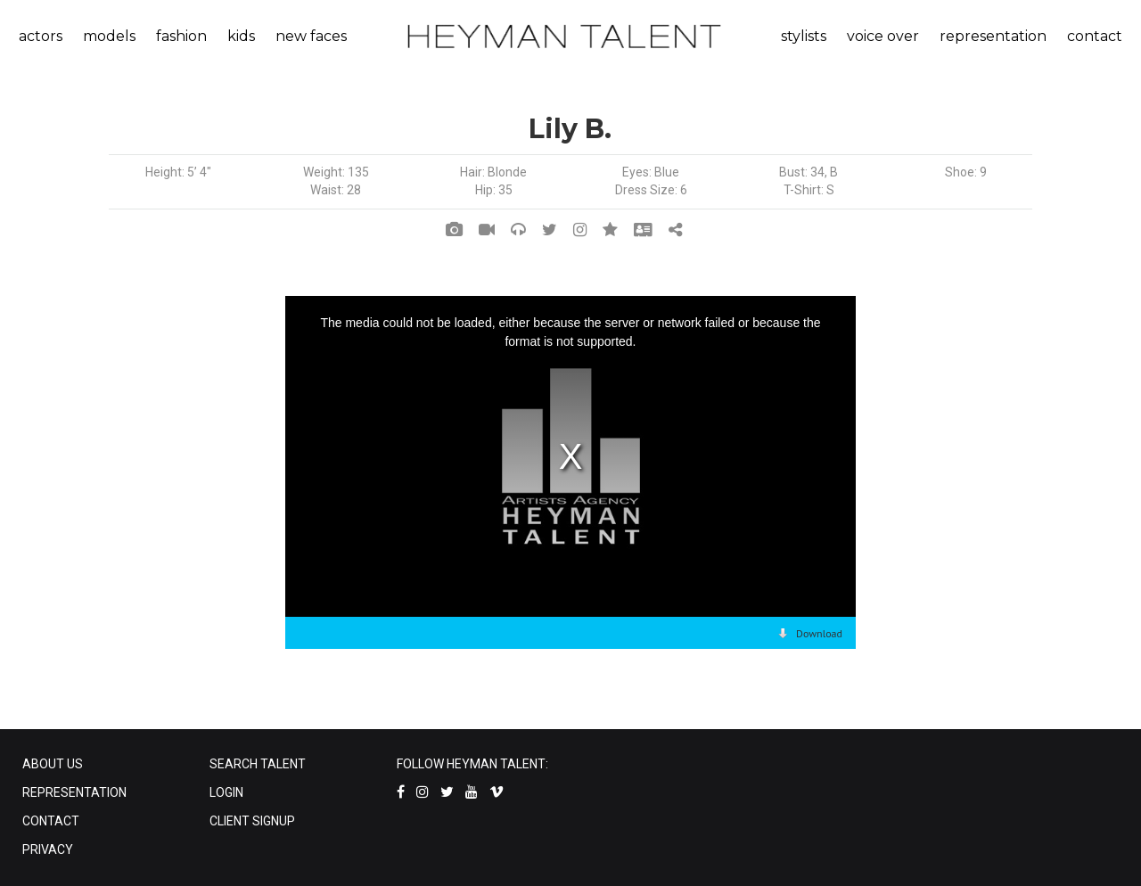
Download (819, 633)
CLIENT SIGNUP (252, 821)
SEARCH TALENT (257, 764)
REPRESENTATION (74, 792)
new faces (311, 36)
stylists (803, 36)
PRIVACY (47, 849)
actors (40, 36)
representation (993, 36)
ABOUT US (52, 764)
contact (1094, 36)
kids (241, 36)
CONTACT (50, 821)
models (109, 36)
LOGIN (226, 792)
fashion (181, 36)
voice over (883, 36)
